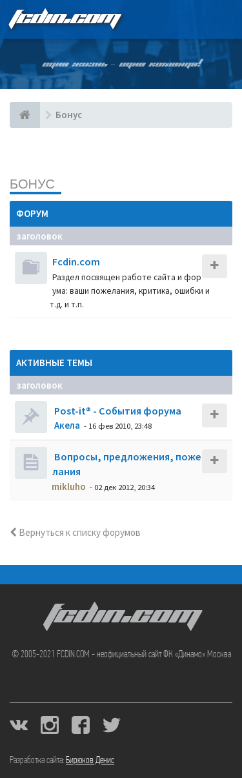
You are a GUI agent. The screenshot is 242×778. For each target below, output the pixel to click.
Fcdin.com (76, 261)
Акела (67, 425)
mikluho (69, 486)
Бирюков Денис (90, 760)
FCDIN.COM (64, 19)
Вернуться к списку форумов (75, 532)
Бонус (32, 183)
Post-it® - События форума (116, 410)
